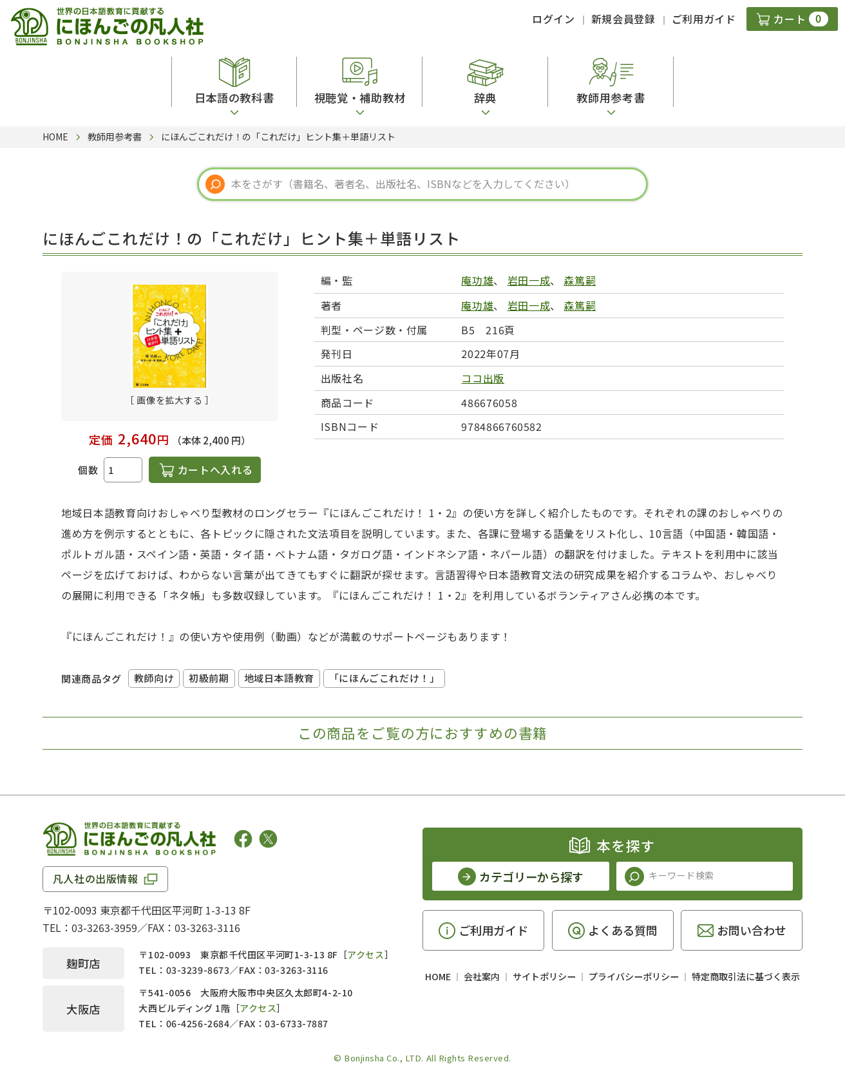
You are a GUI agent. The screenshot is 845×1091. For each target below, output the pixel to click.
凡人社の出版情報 (95, 878)
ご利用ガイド (704, 18)
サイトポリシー (544, 976)
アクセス (365, 954)
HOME (438, 976)
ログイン (553, 18)
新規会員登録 (623, 18)
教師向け (154, 678)
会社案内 (482, 976)
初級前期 (209, 678)
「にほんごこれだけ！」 (384, 678)
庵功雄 (477, 280)
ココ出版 (482, 378)
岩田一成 (529, 280)
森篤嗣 (580, 280)
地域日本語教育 (279, 678)
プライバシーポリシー (634, 976)
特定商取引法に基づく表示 (746, 976)
